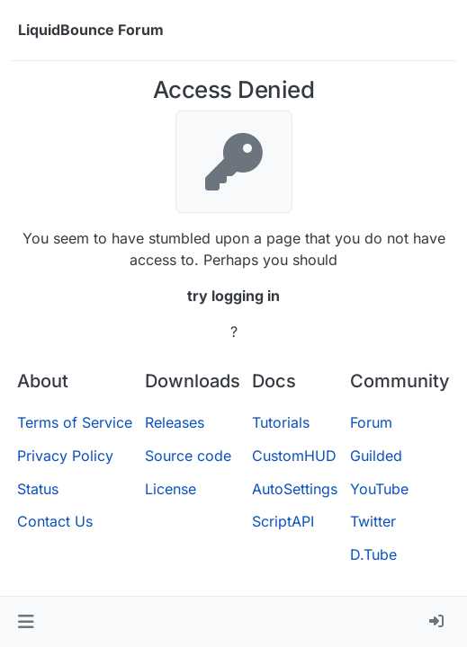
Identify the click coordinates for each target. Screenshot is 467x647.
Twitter (373, 521)
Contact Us (55, 521)
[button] (25, 622)
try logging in (233, 296)
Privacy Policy (65, 456)
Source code (188, 456)
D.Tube (373, 554)
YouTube (379, 489)
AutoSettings (294, 489)
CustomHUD (294, 456)
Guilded (376, 456)
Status (37, 489)
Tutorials (281, 422)
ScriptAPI (283, 521)
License (170, 489)
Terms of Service (74, 422)
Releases (174, 422)
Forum (371, 422)
